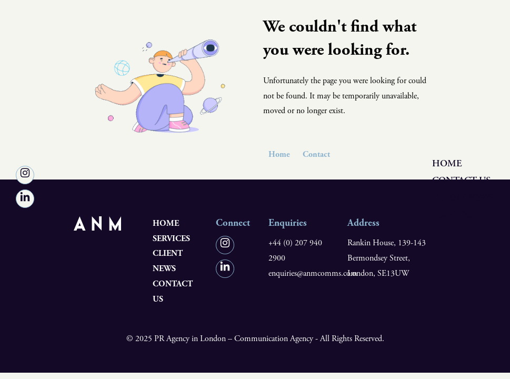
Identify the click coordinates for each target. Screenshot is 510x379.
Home (447, 163)
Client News (463, 198)
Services (453, 214)
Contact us (461, 181)
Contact (316, 154)
